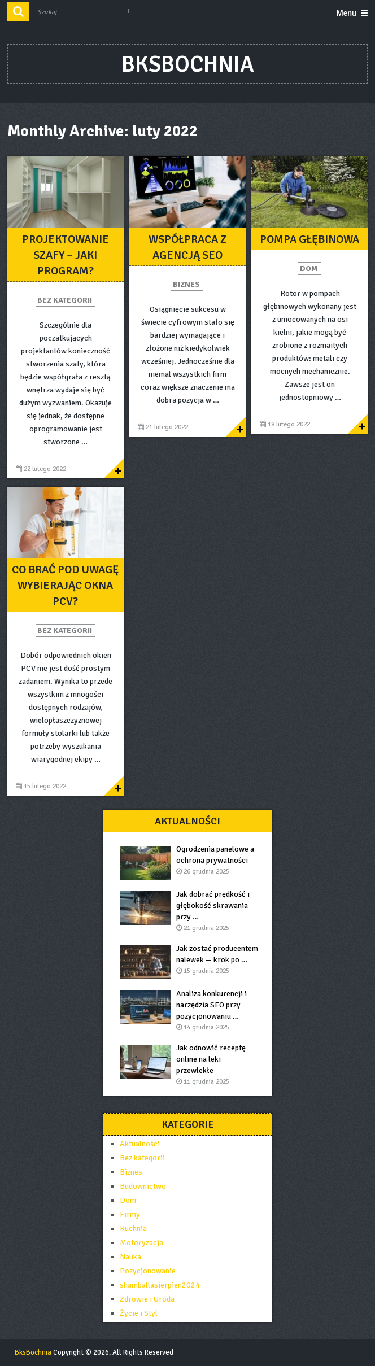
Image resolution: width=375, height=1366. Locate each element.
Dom (309, 268)
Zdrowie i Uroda (147, 1299)
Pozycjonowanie (148, 1271)
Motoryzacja (141, 1242)
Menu (346, 13)
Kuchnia (133, 1228)
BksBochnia (187, 64)
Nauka (130, 1257)
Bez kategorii (64, 300)
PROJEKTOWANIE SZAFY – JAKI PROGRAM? (65, 255)
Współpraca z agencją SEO (187, 247)
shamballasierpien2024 (160, 1285)
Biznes (186, 284)
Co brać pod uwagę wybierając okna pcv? (65, 585)
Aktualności (140, 1144)
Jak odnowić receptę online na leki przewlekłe (211, 1059)
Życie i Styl (139, 1313)
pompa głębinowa (309, 239)
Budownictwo (143, 1186)
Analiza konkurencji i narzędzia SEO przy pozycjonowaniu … (211, 1005)
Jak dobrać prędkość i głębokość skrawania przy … (213, 905)
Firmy (130, 1214)
